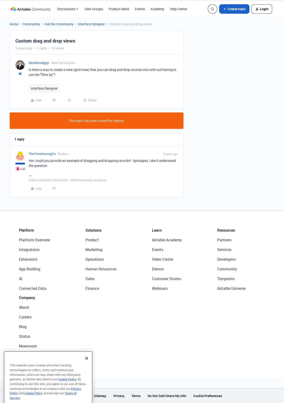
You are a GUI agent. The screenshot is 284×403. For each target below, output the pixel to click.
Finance (92, 288)
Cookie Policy (67, 384)
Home (13, 24)
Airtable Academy (167, 240)
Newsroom (28, 346)
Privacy (118, 396)
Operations (94, 259)
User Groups (94, 9)
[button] (234, 9)
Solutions (93, 230)
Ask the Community (58, 24)
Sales (90, 278)
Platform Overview (34, 240)
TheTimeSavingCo (42, 154)
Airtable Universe (231, 288)
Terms (136, 396)
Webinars (160, 288)
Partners (224, 240)
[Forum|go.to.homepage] (30, 9)
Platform (26, 230)
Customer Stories (166, 278)
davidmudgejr (39, 63)
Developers (226, 259)
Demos (158, 269)
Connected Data (32, 288)
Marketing (93, 249)
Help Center (178, 9)
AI (20, 278)
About (24, 307)
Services (224, 249)
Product (92, 240)
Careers (25, 317)
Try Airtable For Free (35, 355)
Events (140, 9)
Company (27, 297)
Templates (226, 278)
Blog (23, 326)
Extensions (28, 259)
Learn (157, 230)
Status (24, 336)
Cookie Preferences (207, 396)
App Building (29, 269)
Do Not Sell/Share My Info (167, 396)
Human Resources (100, 269)
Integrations (29, 249)
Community (31, 24)
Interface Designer (91, 24)
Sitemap (100, 396)
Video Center (162, 259)
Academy (157, 9)
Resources (226, 230)
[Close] (86, 364)
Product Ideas (119, 9)
